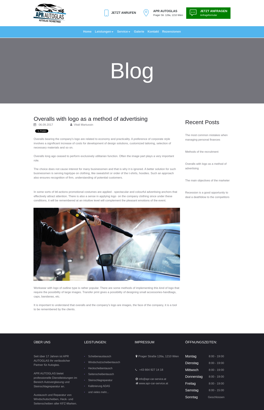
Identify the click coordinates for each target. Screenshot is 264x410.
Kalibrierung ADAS (100, 386)
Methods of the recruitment (203, 156)
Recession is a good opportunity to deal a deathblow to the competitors (206, 206)
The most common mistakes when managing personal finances (204, 139)
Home (87, 31)
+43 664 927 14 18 (151, 369)
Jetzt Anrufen (122, 12)
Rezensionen (171, 31)
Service (124, 31)
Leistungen (104, 31)
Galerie (139, 31)
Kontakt (153, 31)
